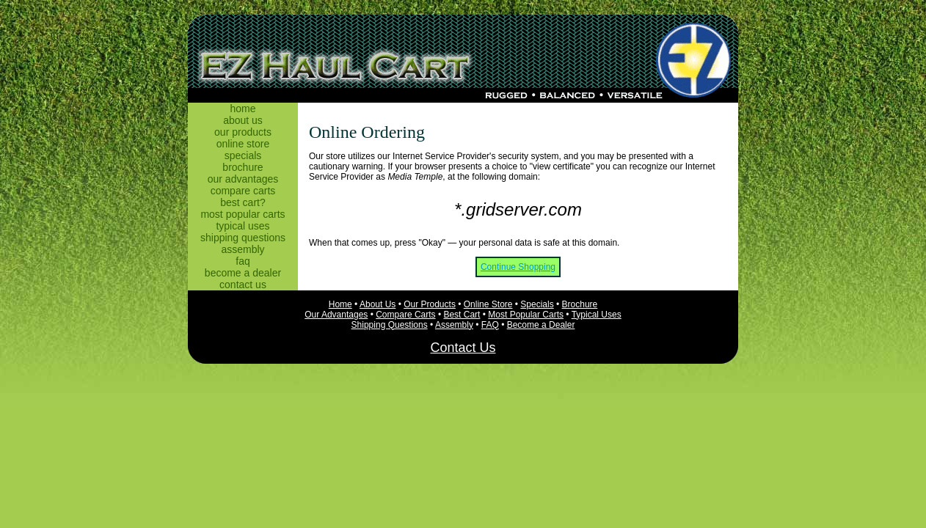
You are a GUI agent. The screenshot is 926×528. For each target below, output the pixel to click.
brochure (242, 167)
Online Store (488, 304)
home (242, 108)
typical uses (242, 226)
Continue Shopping (518, 267)
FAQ (490, 325)
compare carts (243, 191)
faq (242, 261)
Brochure (580, 304)
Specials (536, 304)
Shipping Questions (389, 325)
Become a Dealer (541, 325)
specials (243, 155)
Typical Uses (596, 314)
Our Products (430, 304)
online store (242, 144)
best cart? (242, 202)
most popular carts (242, 214)
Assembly (454, 325)
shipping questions (242, 237)
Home (340, 304)
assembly (242, 249)
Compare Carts (405, 314)
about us (243, 120)
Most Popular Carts (526, 314)
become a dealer (243, 273)
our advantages (243, 179)
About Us (377, 304)
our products (242, 132)
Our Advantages (336, 314)
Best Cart (461, 314)
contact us (242, 284)
